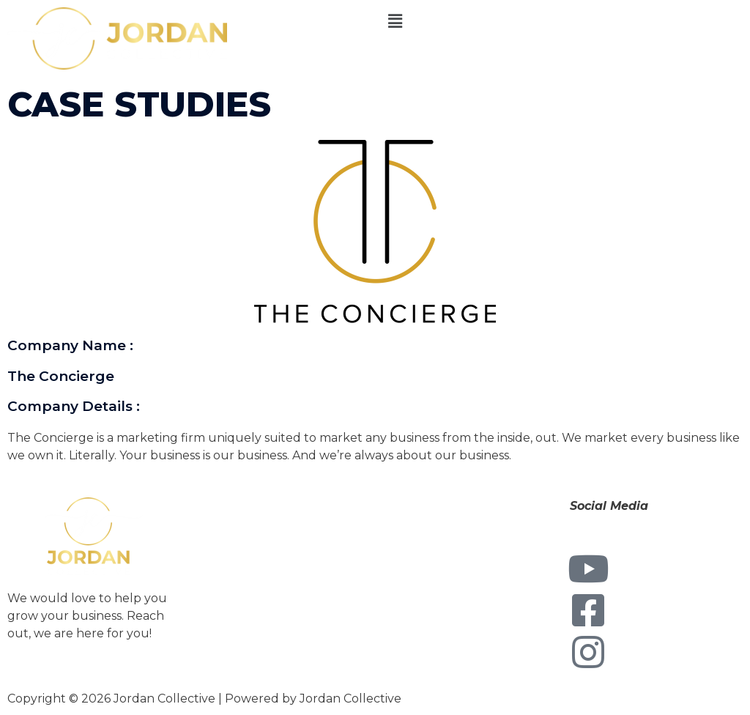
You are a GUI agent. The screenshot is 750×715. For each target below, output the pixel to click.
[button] (562, 21)
